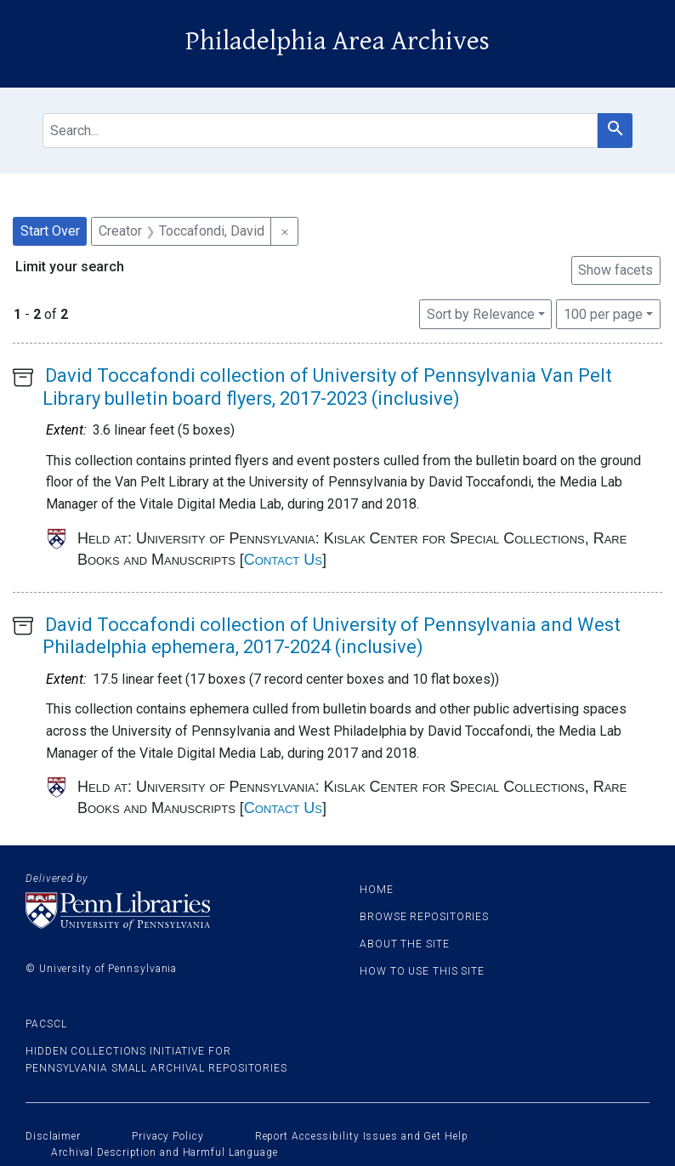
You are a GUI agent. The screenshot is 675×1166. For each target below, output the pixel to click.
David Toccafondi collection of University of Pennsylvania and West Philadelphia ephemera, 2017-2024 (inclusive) (332, 635)
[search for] (320, 130)
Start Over (50, 231)
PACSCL (46, 1024)
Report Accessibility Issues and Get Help (361, 1136)
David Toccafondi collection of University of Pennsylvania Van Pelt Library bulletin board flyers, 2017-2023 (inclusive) (327, 386)
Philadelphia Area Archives (337, 41)
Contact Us (283, 559)
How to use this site (422, 971)
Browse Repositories (424, 917)
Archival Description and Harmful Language (164, 1152)
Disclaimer (53, 1136)
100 (603, 313)
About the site (405, 944)
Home (377, 890)
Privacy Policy (168, 1136)
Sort (481, 314)
